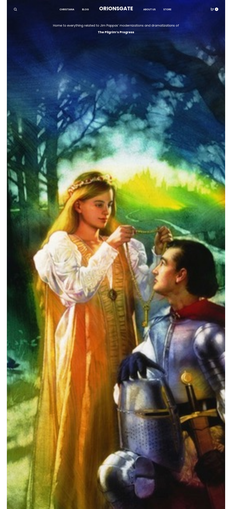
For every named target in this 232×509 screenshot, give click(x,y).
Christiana (67, 9)
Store (167, 9)
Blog (85, 9)
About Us (149, 9)
